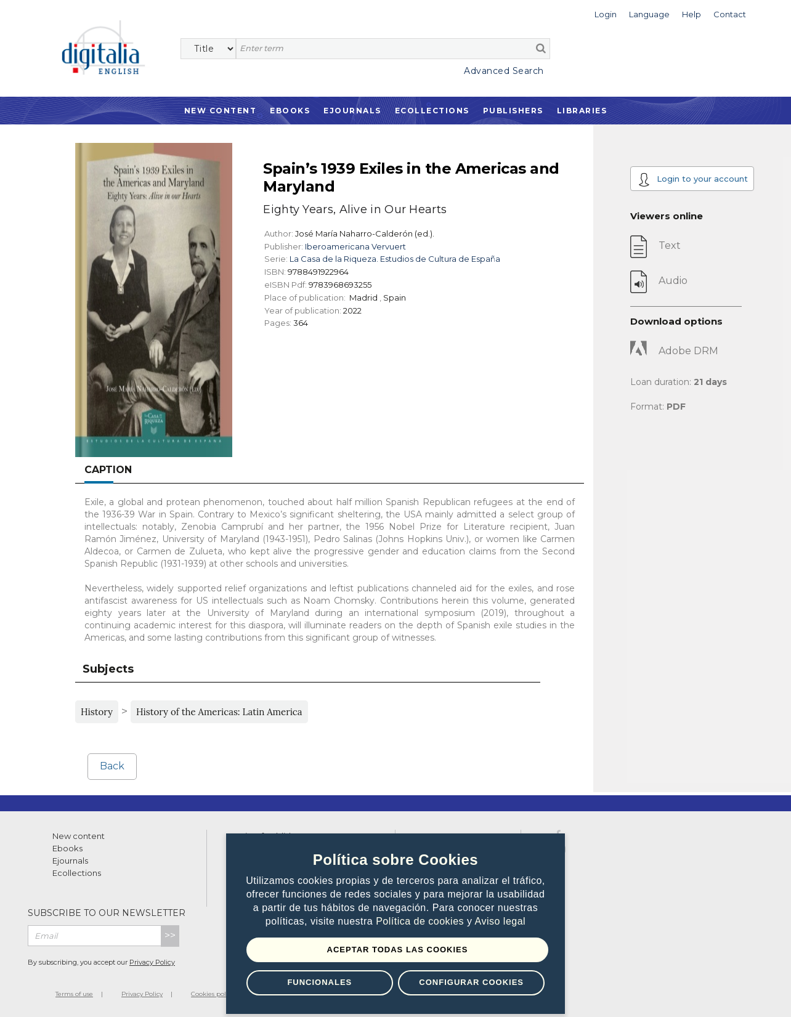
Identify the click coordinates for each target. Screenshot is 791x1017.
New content (78, 836)
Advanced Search (504, 70)
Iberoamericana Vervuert (355, 246)
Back (112, 766)
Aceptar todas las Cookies (397, 949)
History (97, 712)
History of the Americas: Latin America (219, 712)
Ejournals (352, 110)
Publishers (513, 110)
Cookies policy (212, 994)
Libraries (582, 110)
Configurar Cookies (471, 982)
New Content (220, 110)
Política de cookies (421, 921)
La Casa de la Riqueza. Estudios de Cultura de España (395, 259)
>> (170, 935)
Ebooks (290, 110)
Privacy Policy (152, 962)
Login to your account (693, 179)
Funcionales (319, 982)
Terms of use (74, 994)
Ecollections (432, 110)
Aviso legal (500, 921)
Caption (108, 470)
